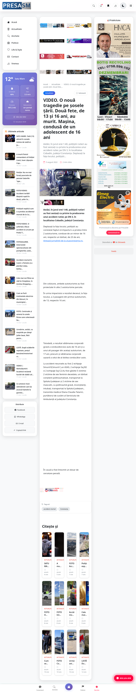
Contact (13, 56)
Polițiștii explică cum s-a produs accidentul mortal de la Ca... (25, 211)
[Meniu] (131, 5)
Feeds (113, 251)
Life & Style (14, 49)
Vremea (13, 63)
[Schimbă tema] (123, 6)
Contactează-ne (113, 233)
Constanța (64, 509)
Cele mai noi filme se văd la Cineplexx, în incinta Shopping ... (25, 281)
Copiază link (20, 430)
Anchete (13, 35)
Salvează (81, 93)
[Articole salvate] (108, 5)
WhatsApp (19, 416)
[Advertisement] (65, 263)
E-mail (20, 423)
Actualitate (14, 29)
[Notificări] (101, 5)
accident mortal (50, 509)
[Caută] (93, 5)
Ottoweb (121, 242)
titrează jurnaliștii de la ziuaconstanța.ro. (63, 240)
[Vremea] (115, 5)
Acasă (12, 22)
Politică (12, 42)
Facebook (20, 410)
